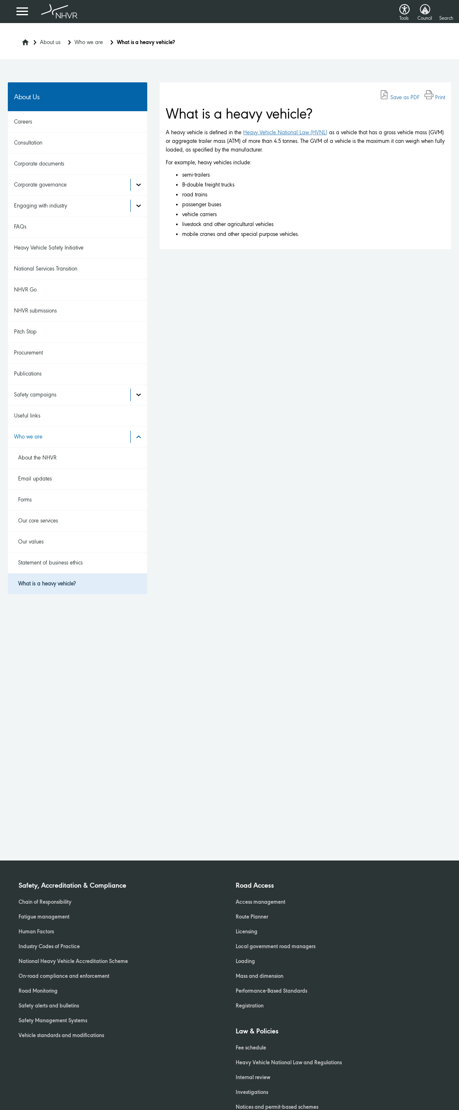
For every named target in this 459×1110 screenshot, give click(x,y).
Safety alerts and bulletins (49, 1006)
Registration (250, 1006)
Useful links (27, 416)
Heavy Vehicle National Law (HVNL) (285, 132)
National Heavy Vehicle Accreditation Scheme (73, 962)
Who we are (88, 42)
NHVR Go (25, 290)
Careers (23, 122)
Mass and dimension (259, 976)
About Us (26, 97)
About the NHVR (37, 458)
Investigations (252, 1093)
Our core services (38, 521)
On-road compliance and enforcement (64, 976)
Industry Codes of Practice (49, 947)
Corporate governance (40, 185)
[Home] (20, 40)
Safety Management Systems (53, 1021)
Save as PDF (400, 97)
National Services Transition (45, 269)
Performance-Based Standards (271, 991)
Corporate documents (39, 164)
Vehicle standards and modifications (61, 1036)
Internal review (253, 1078)
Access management (260, 902)
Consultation (28, 143)
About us (50, 42)
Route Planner (252, 917)
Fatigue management (44, 917)
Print (434, 97)
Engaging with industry (40, 206)
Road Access (255, 886)
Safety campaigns (35, 395)
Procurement (28, 353)
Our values (31, 542)
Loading (245, 962)
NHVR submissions (35, 311)
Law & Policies (257, 1031)
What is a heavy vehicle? (47, 584)
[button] (404, 7)
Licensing (246, 932)
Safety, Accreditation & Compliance (72, 886)
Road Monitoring (38, 991)
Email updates (35, 479)
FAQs (20, 227)
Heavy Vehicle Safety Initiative (48, 248)
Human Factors (36, 932)
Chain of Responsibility (45, 902)
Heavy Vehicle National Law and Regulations (289, 1063)
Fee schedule (251, 1048)
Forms (25, 500)
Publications (28, 374)
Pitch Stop (25, 332)
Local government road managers (275, 947)
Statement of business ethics (50, 563)
